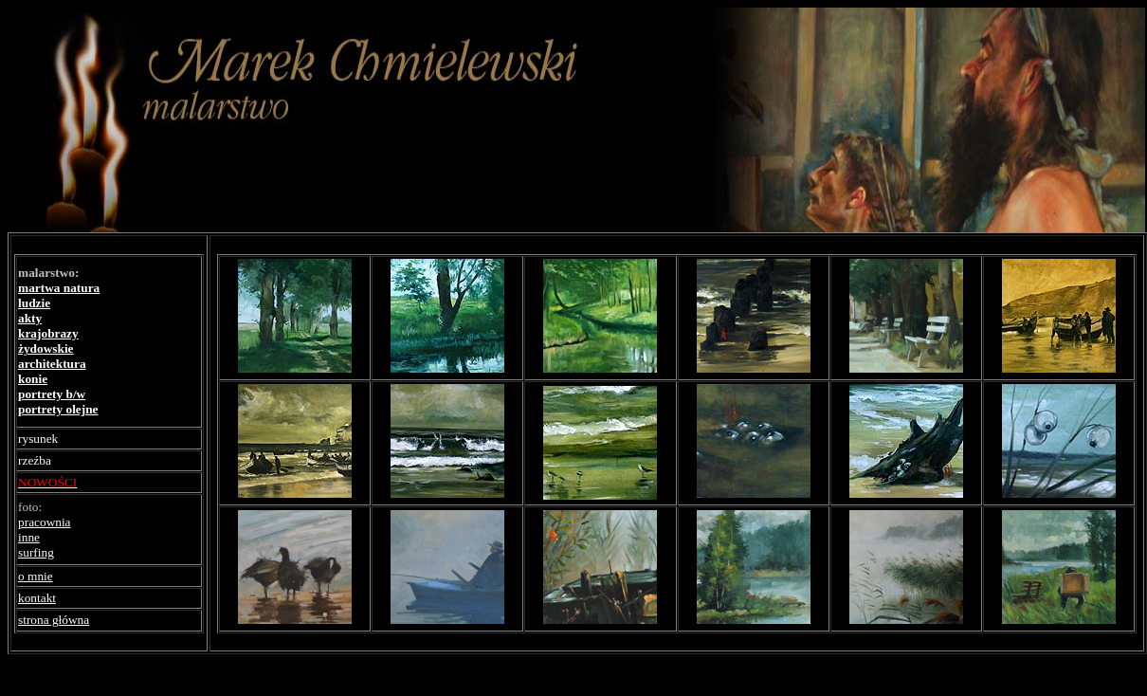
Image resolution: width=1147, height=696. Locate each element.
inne (29, 537)
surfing (36, 552)
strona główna (53, 620)
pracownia (44, 522)
